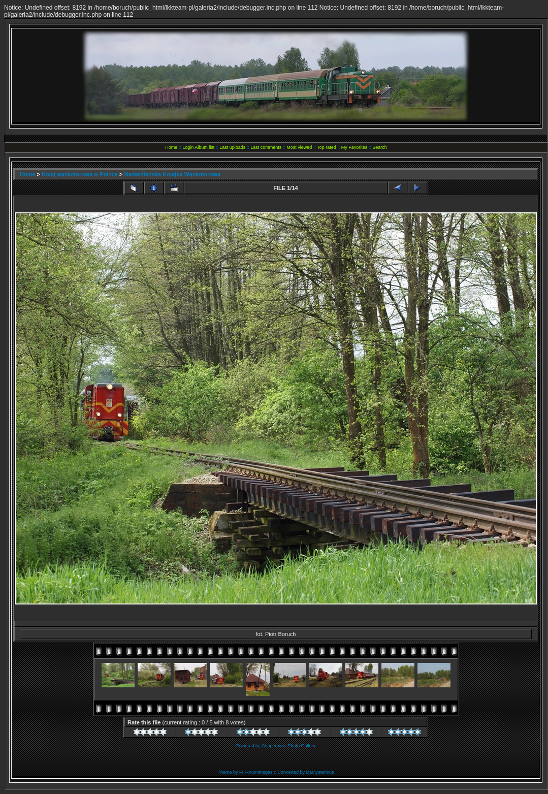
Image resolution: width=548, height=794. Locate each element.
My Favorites (354, 147)
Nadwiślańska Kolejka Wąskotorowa (172, 174)
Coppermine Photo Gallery (288, 745)
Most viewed (299, 147)
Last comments (265, 147)
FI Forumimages (256, 772)
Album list (204, 147)
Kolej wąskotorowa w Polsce (80, 174)
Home (171, 147)
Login (188, 147)
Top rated (326, 147)
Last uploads (232, 147)
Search (379, 147)
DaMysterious (320, 772)
